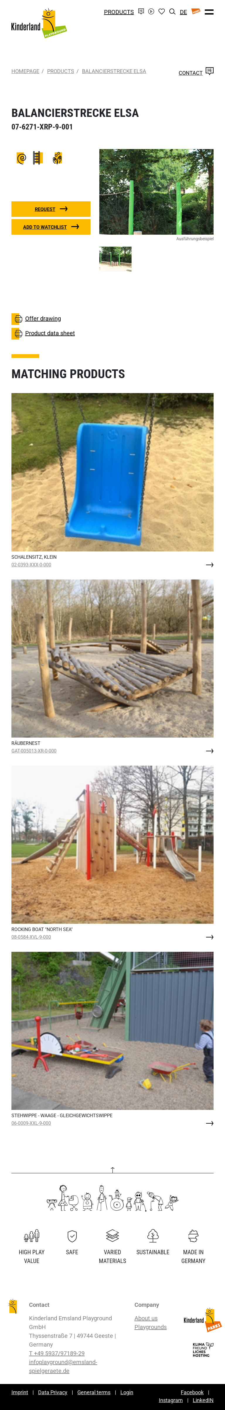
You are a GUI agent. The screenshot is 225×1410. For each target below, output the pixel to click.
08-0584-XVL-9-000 (31, 937)
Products (119, 11)
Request (45, 209)
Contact (196, 73)
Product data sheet (43, 334)
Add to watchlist (45, 227)
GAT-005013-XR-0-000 (34, 751)
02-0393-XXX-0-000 (31, 565)
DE (183, 11)
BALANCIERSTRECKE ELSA (114, 71)
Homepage (25, 71)
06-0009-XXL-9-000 (31, 1123)
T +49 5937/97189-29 (57, 1353)
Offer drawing (36, 319)
